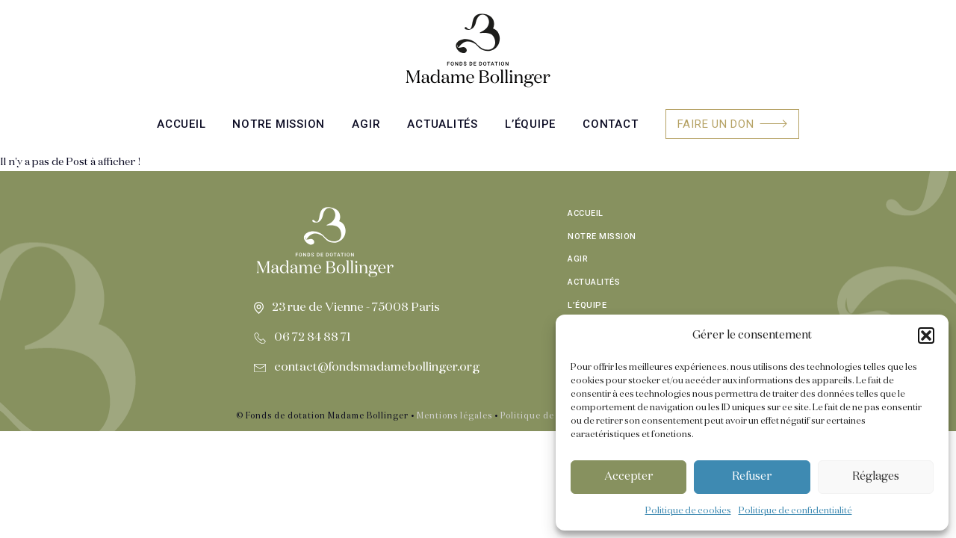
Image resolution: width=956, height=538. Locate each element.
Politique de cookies (688, 511)
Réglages (875, 476)
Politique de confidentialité (795, 511)
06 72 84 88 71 (312, 338)
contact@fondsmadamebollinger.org (376, 368)
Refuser (752, 476)
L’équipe (530, 124)
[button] (926, 335)
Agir (366, 124)
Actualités (442, 124)
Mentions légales (454, 416)
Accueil (181, 124)
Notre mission (278, 124)
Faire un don (715, 124)
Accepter (629, 476)
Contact (610, 124)
